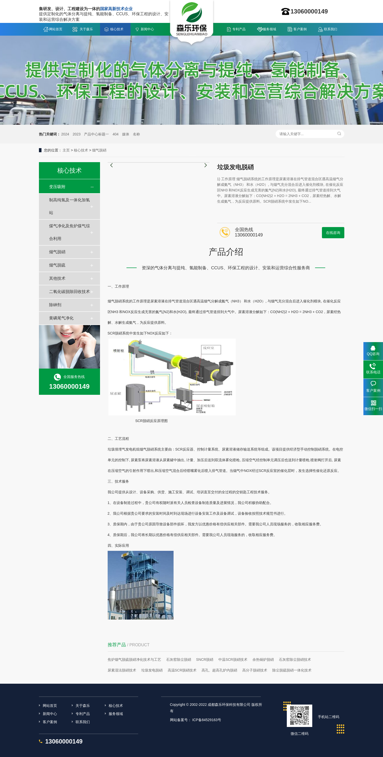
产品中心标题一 (96, 134)
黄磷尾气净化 (61, 318)
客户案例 (300, 29)
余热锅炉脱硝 (263, 659)
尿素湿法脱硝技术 (122, 670)
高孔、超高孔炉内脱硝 (219, 670)
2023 (76, 134)
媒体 (125, 134)
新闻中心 (147, 29)
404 (115, 134)
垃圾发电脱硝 (152, 670)
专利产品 (239, 29)
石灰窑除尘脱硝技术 (295, 659)
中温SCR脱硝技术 (232, 659)
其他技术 (57, 278)
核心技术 (116, 29)
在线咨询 (333, 233)
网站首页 (55, 29)
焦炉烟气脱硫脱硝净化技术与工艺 (134, 659)
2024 (65, 134)
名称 (136, 134)
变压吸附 (57, 187)
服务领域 (269, 29)
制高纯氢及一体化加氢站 (69, 206)
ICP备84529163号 (206, 720)
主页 (66, 150)
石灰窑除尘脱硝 (178, 659)
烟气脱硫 (57, 265)
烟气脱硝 (99, 150)
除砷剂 (55, 305)
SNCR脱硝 (205, 659)
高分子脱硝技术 (254, 670)
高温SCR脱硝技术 (182, 670)
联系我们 (330, 29)
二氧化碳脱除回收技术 (69, 291)
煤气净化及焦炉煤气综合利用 (69, 232)
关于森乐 (86, 29)
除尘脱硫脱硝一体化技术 (291, 670)
